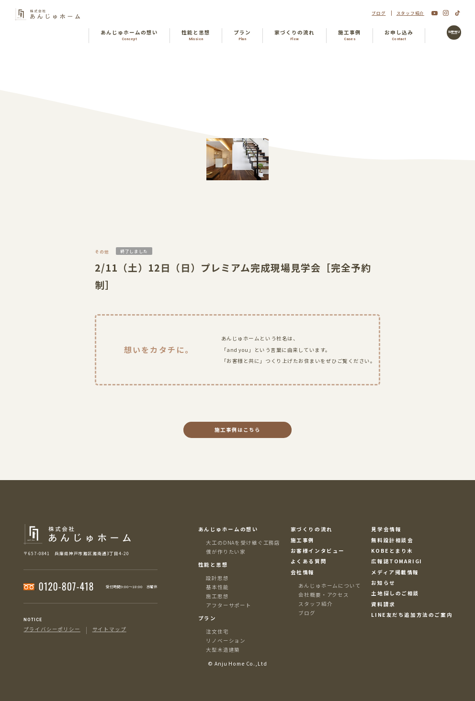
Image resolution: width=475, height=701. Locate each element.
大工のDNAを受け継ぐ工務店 (243, 542)
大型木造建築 (223, 649)
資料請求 (383, 604)
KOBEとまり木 (392, 551)
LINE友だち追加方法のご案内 (411, 615)
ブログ (378, 13)
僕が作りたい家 (226, 551)
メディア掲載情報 (395, 572)
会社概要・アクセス (323, 594)
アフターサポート (228, 605)
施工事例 (303, 540)
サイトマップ (109, 629)
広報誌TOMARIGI (396, 561)
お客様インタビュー (318, 551)
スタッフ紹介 (410, 13)
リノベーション (226, 640)
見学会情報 (386, 529)
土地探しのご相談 (395, 593)
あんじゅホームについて (329, 585)
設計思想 (217, 577)
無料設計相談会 (392, 540)
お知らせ (383, 583)
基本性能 (217, 587)
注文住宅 (217, 631)
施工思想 (217, 596)
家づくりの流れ (312, 529)
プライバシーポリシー (51, 629)
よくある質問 (309, 561)
